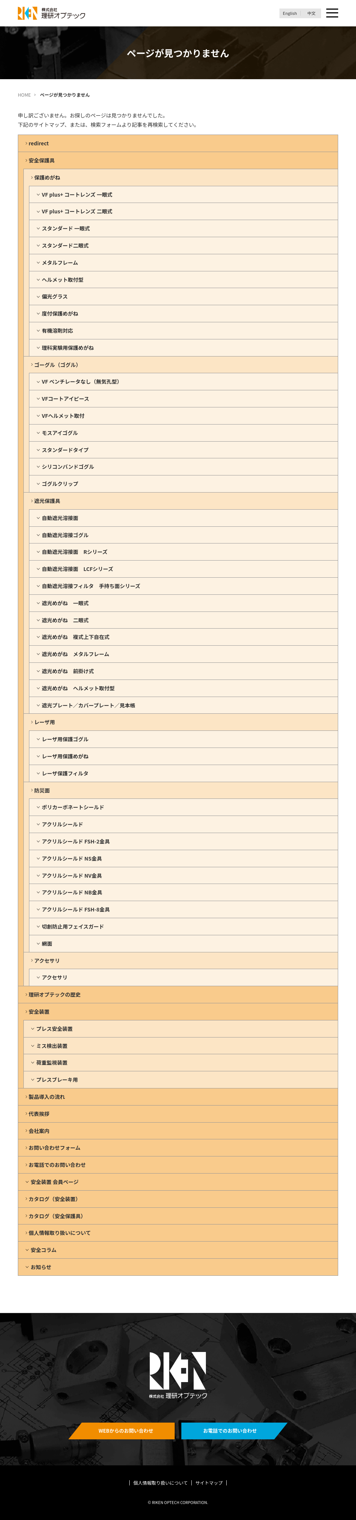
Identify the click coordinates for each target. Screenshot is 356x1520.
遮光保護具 (47, 500)
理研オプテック (52, 13)
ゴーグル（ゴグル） (57, 364)
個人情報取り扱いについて (60, 1232)
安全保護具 (42, 160)
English (290, 13)
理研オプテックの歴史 (55, 994)
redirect (39, 143)
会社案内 (39, 1131)
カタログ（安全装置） (55, 1199)
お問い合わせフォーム (55, 1147)
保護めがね (47, 177)
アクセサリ (47, 960)
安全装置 (39, 1011)
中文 (311, 13)
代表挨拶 (39, 1113)
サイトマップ (209, 1482)
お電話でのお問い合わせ (57, 1164)
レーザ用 (44, 722)
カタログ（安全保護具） (57, 1216)
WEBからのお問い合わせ (125, 1430)
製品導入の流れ (47, 1096)
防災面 (42, 790)
